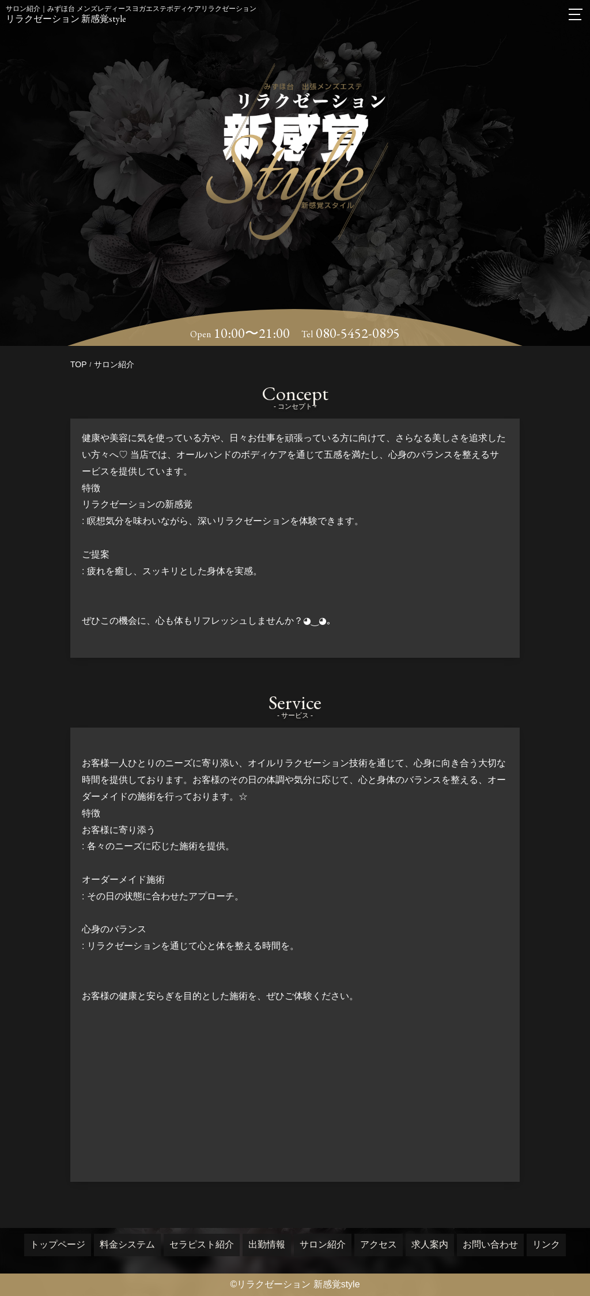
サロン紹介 (323, 1244)
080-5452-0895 (358, 333)
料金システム (127, 1244)
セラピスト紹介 (201, 1244)
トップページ (57, 1244)
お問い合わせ (490, 1244)
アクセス (378, 1244)
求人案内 (429, 1244)
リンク (546, 1244)
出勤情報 (266, 1244)
